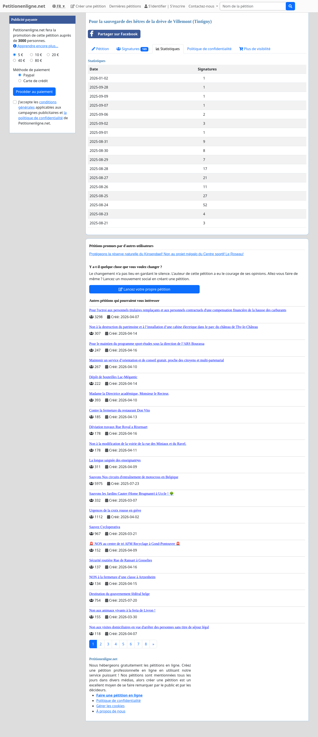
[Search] (253, 6)
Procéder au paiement (34, 224)
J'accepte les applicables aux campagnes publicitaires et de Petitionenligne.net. (43, 245)
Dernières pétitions (125, 6)
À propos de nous (110, 711)
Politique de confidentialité (209, 48)
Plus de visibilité (255, 48)
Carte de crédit (35, 213)
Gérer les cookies (110, 705)
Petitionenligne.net (24, 6)
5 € (20, 187)
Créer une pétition (88, 6)
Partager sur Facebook (113, 34)
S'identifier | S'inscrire (164, 6)
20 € (55, 187)
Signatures (132, 48)
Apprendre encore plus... (35, 178)
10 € (38, 187)
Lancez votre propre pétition (144, 289)
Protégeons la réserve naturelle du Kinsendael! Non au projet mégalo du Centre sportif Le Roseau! (166, 254)
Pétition (100, 48)
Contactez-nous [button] (202, 6)
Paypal (28, 207)
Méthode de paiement (31, 202)
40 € (21, 193)
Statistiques (168, 48)
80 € (38, 193)
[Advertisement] (42, 79)
